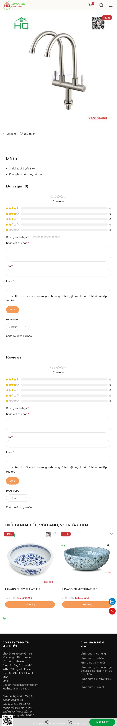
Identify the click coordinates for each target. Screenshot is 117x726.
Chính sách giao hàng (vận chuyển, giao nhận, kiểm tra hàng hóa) (96, 670)
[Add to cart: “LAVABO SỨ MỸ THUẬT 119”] (30, 604)
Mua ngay (102, 721)
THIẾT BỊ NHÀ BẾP (20, 525)
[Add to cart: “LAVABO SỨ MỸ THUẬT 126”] (87, 604)
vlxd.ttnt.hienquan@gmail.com (20, 684)
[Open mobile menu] (110, 5)
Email (10, 281)
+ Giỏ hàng (66, 118)
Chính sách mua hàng (93, 653)
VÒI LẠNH (48, 525)
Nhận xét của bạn (17, 243)
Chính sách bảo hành (93, 658)
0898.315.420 (20, 688)
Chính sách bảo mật (92, 687)
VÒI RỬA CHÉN (74, 525)
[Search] (101, 5)
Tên (9, 266)
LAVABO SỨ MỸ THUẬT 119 (22, 589)
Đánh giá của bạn (17, 237)
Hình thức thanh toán (93, 662)
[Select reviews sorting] (18, 326)
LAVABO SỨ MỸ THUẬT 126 (79, 589)
